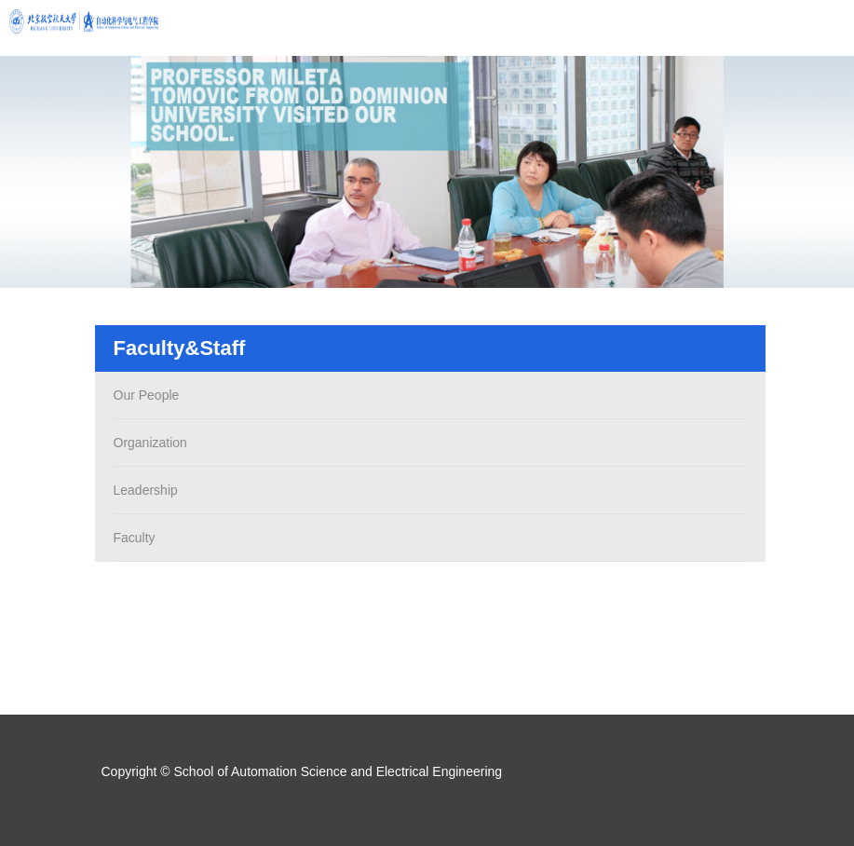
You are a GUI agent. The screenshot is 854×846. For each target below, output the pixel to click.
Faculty (132, 537)
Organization (147, 442)
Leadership (143, 490)
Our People (144, 395)
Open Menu (826, 28)
